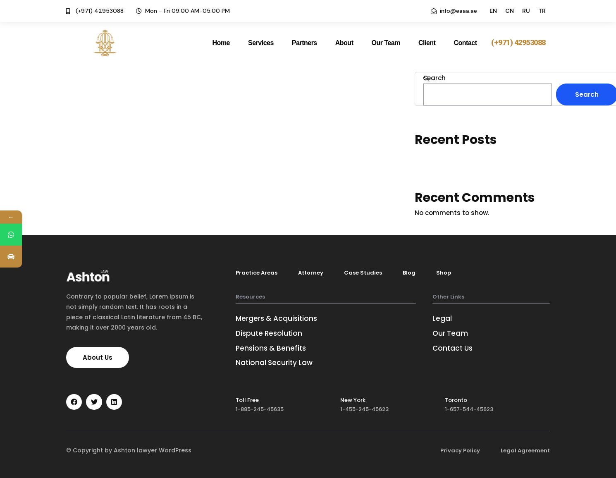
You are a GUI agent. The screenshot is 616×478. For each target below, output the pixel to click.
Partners (304, 42)
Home (221, 42)
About (344, 42)
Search (434, 78)
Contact (465, 42)
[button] (518, 42)
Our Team (385, 42)
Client (426, 42)
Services (261, 42)
